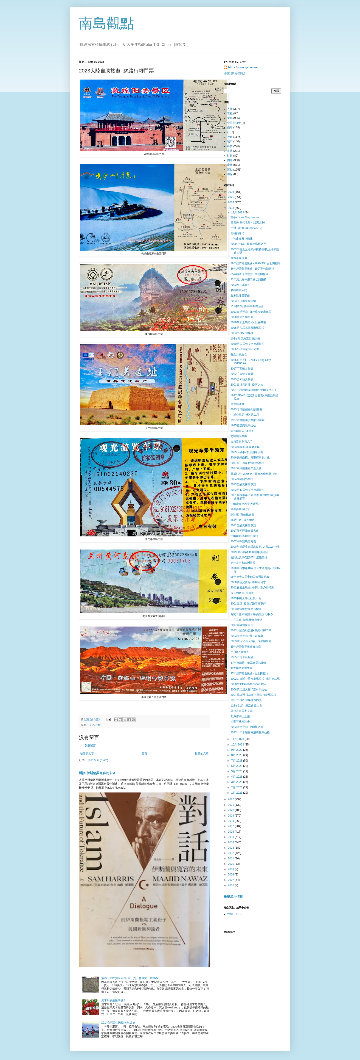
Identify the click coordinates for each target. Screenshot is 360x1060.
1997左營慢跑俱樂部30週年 (247, 420)
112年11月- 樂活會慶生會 (246, 705)
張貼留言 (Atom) (98, 760)
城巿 (230, 141)
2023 (231, 208)
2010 (231, 863)
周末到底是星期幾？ (113, 1000)
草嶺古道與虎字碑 (242, 710)
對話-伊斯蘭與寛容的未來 (97, 773)
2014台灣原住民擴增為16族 (118, 1022)
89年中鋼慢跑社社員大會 (246, 598)
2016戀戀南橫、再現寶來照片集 (250, 457)
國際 (230, 160)
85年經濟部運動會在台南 (246, 646)
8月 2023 (237, 755)
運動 (230, 169)
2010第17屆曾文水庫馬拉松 (247, 343)
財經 (230, 155)
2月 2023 (237, 787)
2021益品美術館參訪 (243, 525)
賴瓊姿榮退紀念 (240, 509)
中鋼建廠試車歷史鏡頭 (244, 536)
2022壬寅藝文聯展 (242, 373)
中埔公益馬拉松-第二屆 (245, 414)
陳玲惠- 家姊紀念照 (242, 514)
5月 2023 (237, 771)
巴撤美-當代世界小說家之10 (248, 222)
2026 (231, 191)
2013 (231, 847)
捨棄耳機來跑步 (240, 721)
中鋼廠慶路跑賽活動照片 (246, 503)
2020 (231, 810)
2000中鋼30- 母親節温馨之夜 (248, 244)
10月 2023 (238, 744)
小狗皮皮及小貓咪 (242, 238)
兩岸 (230, 127)
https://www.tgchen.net (243, 67)
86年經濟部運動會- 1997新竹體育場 (252, 268)
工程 (230, 113)
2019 (231, 815)
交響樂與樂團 (239, 436)
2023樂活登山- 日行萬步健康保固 (251, 311)
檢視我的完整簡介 (235, 73)
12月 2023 (238, 212)
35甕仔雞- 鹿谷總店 (243, 520)
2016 (231, 831)
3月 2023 (237, 782)
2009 (231, 869)
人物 (230, 108)
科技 (230, 146)
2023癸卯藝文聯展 (242, 379)
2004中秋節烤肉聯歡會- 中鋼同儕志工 (254, 390)
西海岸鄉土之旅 (240, 716)
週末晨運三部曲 (240, 295)
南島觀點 (106, 23)
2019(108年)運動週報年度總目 (249, 552)
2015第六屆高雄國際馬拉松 (247, 327)
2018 (231, 821)
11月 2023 (238, 739)
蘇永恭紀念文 (239, 354)
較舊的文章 (202, 753)
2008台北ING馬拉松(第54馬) (248, 684)
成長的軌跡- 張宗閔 (242, 593)
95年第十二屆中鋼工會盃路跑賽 (250, 576)
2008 (231, 874)
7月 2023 (237, 760)
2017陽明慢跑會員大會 (245, 530)
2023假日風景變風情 (243, 301)
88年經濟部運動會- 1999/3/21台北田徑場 (256, 263)
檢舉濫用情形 (233, 896)
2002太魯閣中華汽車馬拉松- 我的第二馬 (255, 678)
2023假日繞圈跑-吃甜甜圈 (246, 409)
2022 (231, 799)
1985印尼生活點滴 (242, 657)
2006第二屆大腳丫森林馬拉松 (249, 689)
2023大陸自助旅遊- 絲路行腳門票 (251, 630)
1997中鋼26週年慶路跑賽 (246, 700)
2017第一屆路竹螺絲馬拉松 (247, 463)
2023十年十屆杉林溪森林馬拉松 (250, 732)
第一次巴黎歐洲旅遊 (243, 562)
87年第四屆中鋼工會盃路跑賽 (249, 662)
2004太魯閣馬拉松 (242, 479)
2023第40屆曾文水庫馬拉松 (247, 489)
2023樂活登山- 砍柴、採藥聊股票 (251, 641)
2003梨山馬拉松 (240, 285)
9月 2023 (237, 749)
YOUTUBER (234, 914)
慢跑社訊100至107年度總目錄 (249, 557)
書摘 (230, 150)
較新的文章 (87, 753)
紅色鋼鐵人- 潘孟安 (242, 431)
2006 (231, 885)
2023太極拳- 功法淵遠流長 (247, 452)
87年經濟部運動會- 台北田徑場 (249, 673)
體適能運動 (237, 404)
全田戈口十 (234, 122)
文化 (91, 724)
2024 (231, 202)
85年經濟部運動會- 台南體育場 (249, 274)
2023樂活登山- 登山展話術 (247, 727)
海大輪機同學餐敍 (242, 668)
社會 (98, 724)
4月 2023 (237, 776)
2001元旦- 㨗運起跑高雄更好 (248, 603)
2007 (231, 879)
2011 (231, 858)
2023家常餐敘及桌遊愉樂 (246, 609)
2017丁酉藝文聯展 (242, 368)
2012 (231, 853)
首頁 (144, 753)
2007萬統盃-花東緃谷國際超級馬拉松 (253, 694)
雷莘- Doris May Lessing (245, 217)
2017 (231, 826)
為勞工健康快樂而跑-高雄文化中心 (252, 614)
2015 (231, 837)
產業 (230, 164)
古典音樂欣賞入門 (242, 441)
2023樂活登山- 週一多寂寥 (247, 636)
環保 (230, 174)
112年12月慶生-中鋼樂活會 (247, 306)
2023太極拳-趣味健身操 (245, 447)
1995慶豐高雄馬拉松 (243, 425)
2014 (231, 842)
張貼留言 (90, 745)
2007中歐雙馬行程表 (243, 541)
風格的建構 (237, 233)
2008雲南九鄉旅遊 (242, 317)
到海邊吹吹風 (239, 258)
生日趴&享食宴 (240, 652)
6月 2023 (237, 765)
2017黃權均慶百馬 (242, 625)
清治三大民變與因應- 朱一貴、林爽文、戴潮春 (129, 978)
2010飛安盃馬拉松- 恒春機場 (248, 322)
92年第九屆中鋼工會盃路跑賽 (249, 279)
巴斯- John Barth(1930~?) (246, 227)
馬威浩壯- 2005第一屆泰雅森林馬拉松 (254, 473)
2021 (231, 804)
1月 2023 (237, 792)
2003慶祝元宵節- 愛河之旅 (247, 384)
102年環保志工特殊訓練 (245, 338)
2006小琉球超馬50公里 (245, 349)
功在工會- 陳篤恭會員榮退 (246, 619)
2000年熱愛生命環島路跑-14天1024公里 (255, 546)
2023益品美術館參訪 (243, 484)
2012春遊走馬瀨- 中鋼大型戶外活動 (252, 587)
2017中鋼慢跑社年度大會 (246, 468)
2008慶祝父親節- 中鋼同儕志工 (250, 582)
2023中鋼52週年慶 (242, 333)
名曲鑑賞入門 (239, 290)
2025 (231, 197)
